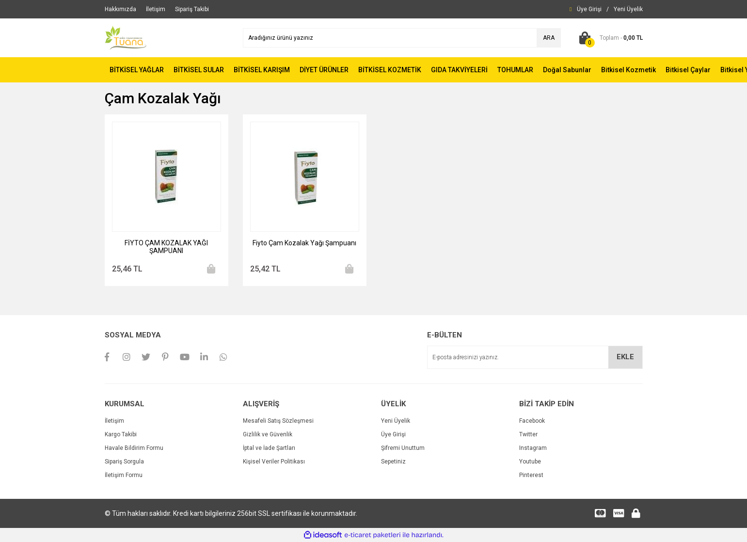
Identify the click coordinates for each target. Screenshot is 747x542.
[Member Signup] (628, 9)
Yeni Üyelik (395, 420)
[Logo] (125, 37)
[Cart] (609, 38)
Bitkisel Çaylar (688, 70)
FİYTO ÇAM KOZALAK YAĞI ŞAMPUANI (166, 247)
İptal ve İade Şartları (269, 448)
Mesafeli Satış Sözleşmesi (278, 420)
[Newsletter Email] (535, 357)
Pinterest (531, 475)
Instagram (533, 448)
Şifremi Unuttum (403, 448)
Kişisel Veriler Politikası (274, 461)
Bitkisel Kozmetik (628, 70)
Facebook (532, 420)
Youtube (530, 461)
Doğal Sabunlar (567, 70)
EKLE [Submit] (625, 356)
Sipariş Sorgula (124, 461)
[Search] (402, 38)
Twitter (528, 434)
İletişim (114, 420)
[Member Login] (589, 9)
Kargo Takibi (121, 434)
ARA (549, 37)
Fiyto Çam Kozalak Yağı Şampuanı (304, 243)
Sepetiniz (393, 461)
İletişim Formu (124, 475)
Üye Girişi (393, 434)
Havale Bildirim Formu (134, 448)
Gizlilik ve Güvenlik (267, 434)
